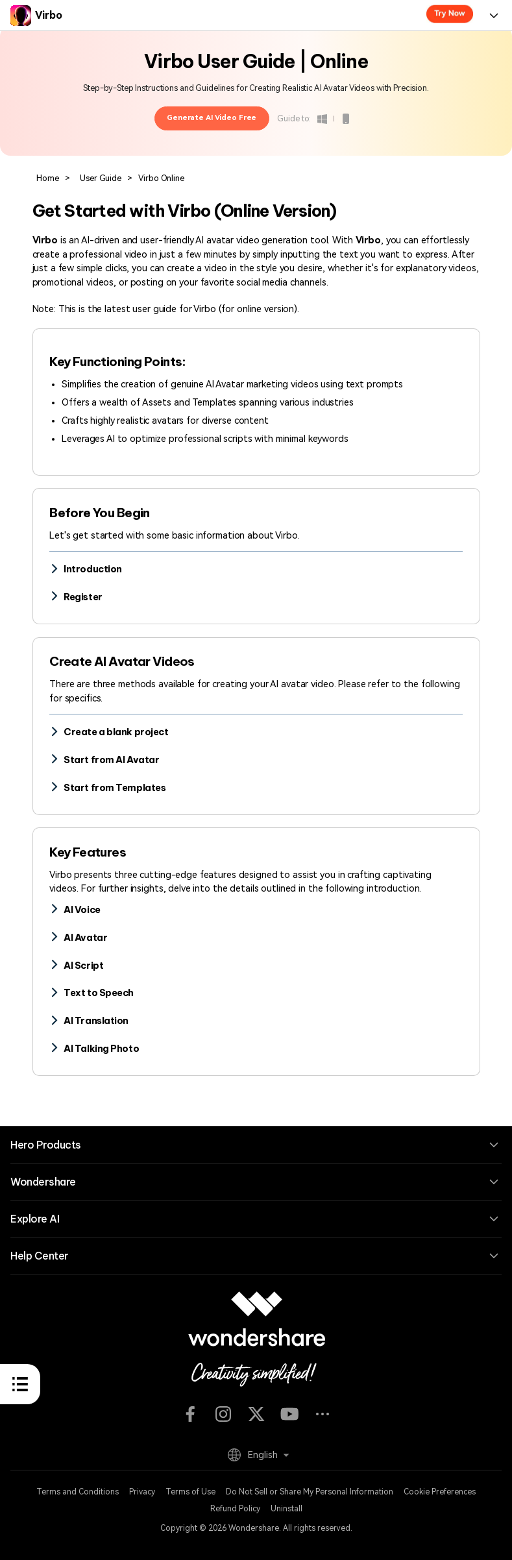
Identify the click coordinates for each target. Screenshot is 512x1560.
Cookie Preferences (440, 1491)
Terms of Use (190, 1491)
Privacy (142, 1491)
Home (47, 178)
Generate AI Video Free (211, 118)
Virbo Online (160, 178)
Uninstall (286, 1508)
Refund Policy (235, 1508)
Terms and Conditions (77, 1491)
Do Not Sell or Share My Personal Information (309, 1491)
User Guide (100, 178)
